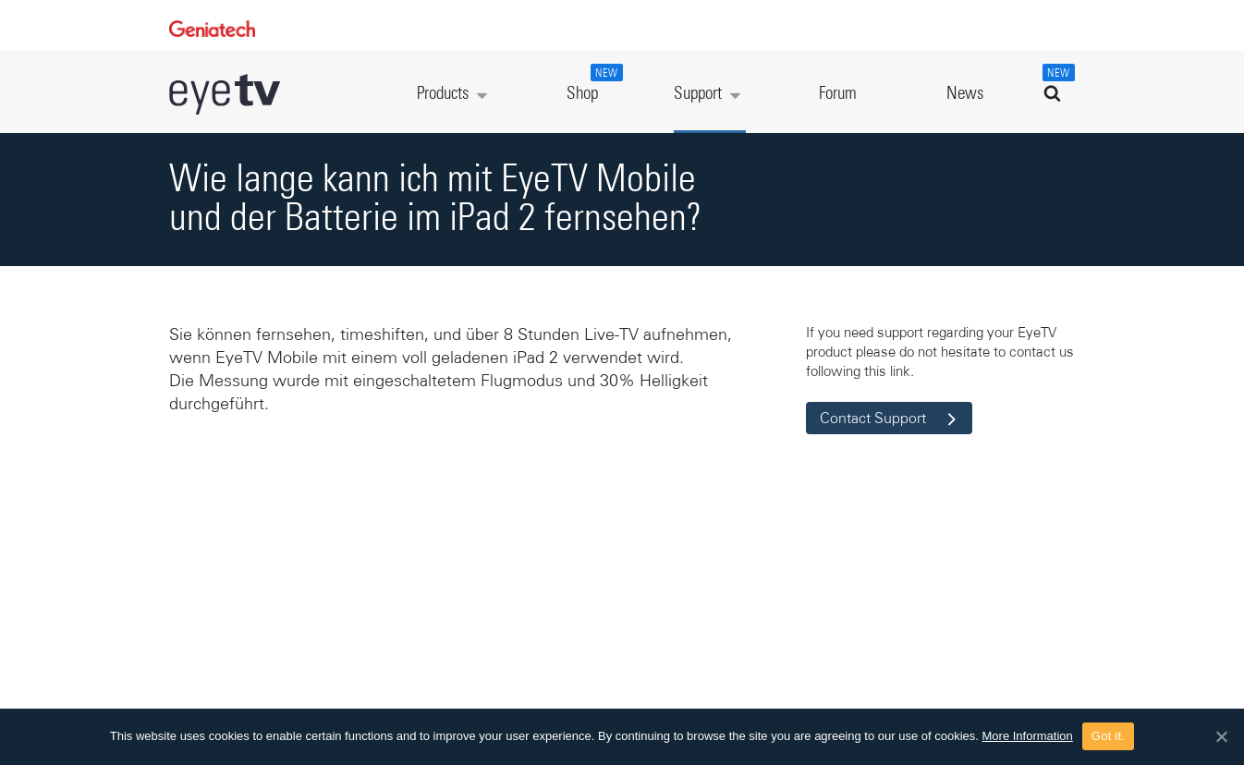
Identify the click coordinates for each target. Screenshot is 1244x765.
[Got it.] (1221, 736)
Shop (592, 83)
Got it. (1108, 736)
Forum (838, 94)
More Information (1027, 736)
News (964, 94)
